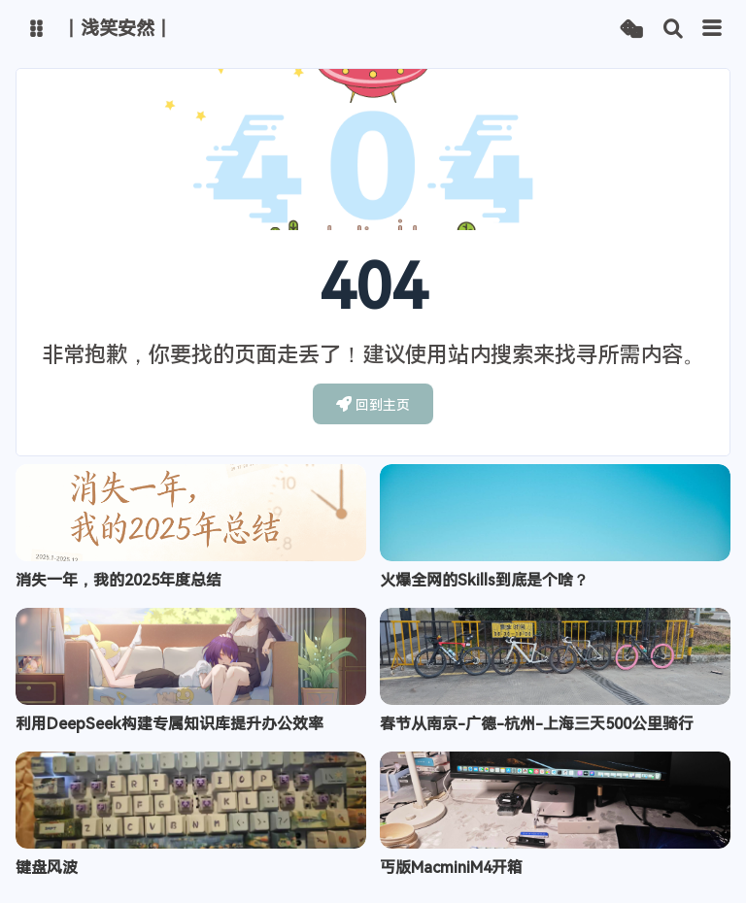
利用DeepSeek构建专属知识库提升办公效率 (169, 724)
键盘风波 (47, 867)
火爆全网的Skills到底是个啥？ (484, 580)
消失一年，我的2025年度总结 (118, 580)
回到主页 (373, 404)
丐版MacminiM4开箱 (451, 867)
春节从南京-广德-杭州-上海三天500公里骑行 (537, 724)
